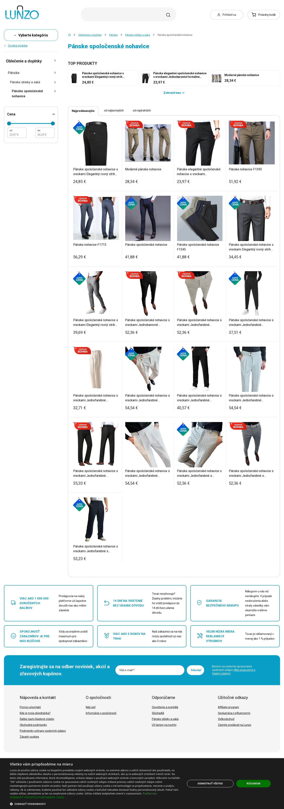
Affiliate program (228, 707)
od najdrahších (142, 110)
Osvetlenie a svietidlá (165, 707)
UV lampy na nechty (164, 724)
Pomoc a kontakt (30, 707)
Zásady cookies (29, 736)
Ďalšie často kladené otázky (37, 719)
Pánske (113, 34)
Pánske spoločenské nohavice (34, 93)
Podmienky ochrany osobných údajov (43, 730)
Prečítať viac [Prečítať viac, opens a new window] (150, 793)
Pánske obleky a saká (137, 34)
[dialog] (142, 783)
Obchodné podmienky (33, 724)
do (38, 130)
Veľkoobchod (226, 719)
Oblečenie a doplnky (90, 34)
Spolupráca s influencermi (234, 713)
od (10, 130)
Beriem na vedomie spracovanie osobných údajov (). (233, 670)
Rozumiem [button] (253, 783)
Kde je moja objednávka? (35, 713)
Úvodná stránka (15, 45)
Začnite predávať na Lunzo (234, 724)
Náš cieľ (90, 707)
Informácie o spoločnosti (101, 713)
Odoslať (196, 670)
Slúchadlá (158, 713)
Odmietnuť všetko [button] (210, 783)
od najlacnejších (114, 110)
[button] (95, 797)
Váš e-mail (127, 670)
